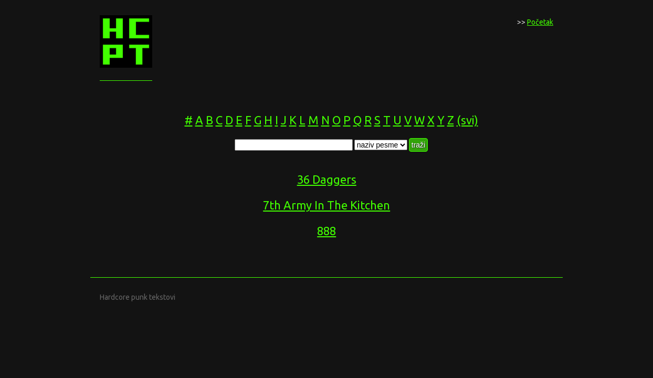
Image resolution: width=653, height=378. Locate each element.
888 (326, 230)
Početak (540, 22)
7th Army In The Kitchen (326, 205)
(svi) (467, 120)
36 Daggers (326, 179)
